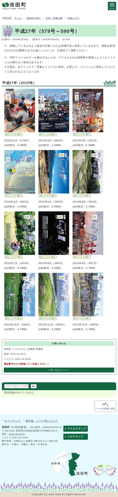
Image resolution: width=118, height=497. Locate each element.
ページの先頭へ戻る (105, 408)
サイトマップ (12, 421)
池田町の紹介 (34, 18)
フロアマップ (75, 436)
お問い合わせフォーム (59, 370)
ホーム (18, 18)
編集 (33, 386)
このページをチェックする (16, 386)
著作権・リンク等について (42, 421)
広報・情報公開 (54, 18)
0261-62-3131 (17, 434)
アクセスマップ (76, 428)
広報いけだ (74, 18)
